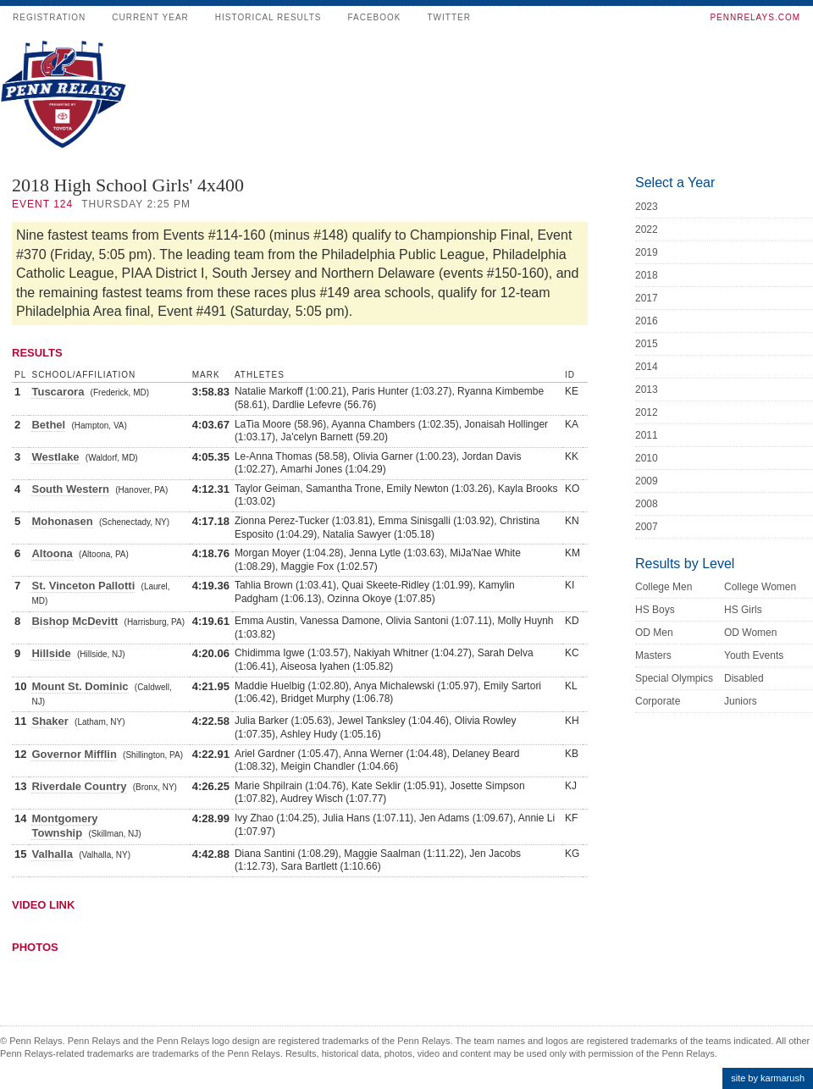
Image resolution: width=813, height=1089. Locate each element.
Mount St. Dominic (79, 686)
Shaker (49, 721)
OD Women (750, 632)
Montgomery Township (64, 825)
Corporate (657, 701)
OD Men (654, 632)
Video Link (43, 904)
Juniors (740, 701)
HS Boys (655, 610)
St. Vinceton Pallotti (83, 585)
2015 (646, 344)
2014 (646, 367)
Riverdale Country (78, 786)
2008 (646, 504)
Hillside (50, 653)
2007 (646, 527)
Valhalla (51, 854)
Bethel (48, 424)
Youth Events (753, 655)
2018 (646, 275)
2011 (646, 435)
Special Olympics (674, 678)
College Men (663, 587)
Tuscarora (57, 391)
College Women (760, 587)
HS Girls (743, 610)
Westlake (55, 457)
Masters (653, 655)
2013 (646, 389)
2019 (646, 252)
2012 (646, 412)
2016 (646, 321)
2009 (646, 481)
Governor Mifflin (73, 754)
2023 (646, 207)
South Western (70, 489)
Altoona (51, 553)
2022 (646, 229)
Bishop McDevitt (74, 621)
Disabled (744, 678)
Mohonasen (61, 521)
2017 (646, 298)
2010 (646, 458)
